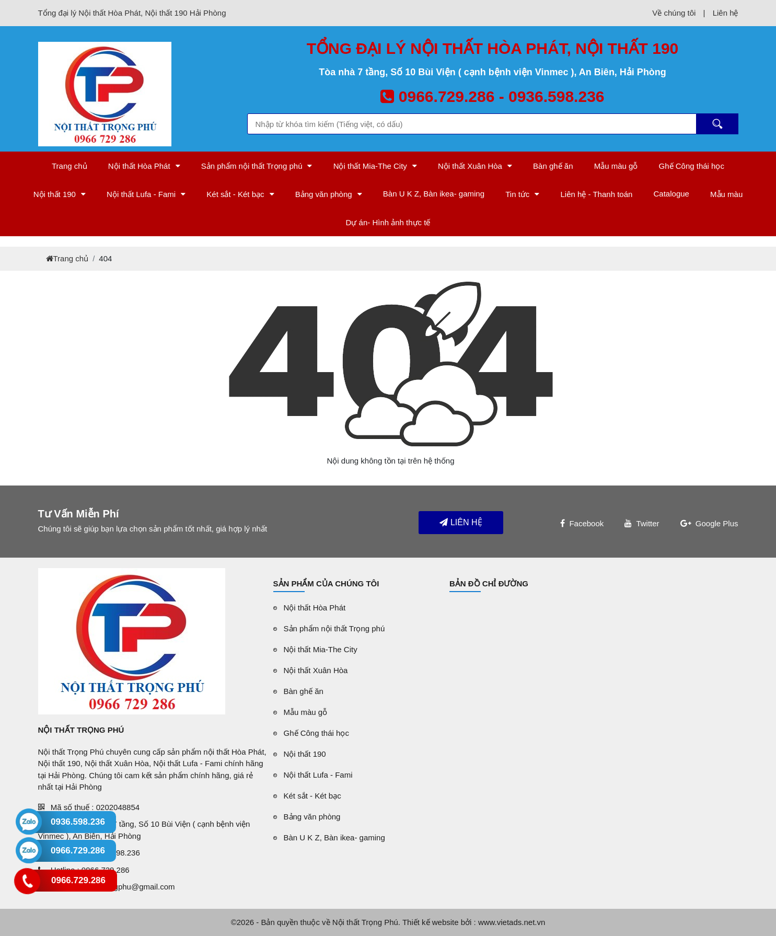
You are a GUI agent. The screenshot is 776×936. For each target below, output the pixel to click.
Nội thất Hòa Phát (139, 165)
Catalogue (671, 193)
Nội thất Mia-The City (370, 165)
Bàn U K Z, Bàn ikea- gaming (433, 193)
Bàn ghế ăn (553, 165)
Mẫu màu (726, 194)
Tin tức (517, 194)
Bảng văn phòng (323, 194)
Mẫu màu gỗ (616, 165)
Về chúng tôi (674, 12)
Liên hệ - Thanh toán (597, 194)
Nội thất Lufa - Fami (141, 194)
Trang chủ (69, 165)
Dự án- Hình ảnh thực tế (388, 222)
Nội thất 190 (54, 194)
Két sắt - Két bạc (235, 194)
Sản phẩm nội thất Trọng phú (252, 165)
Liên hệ (725, 12)
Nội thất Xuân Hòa (470, 165)
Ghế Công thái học (691, 165)
